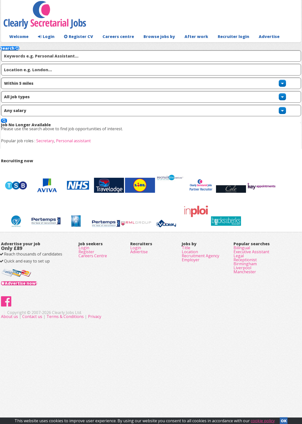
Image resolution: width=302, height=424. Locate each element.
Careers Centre (92, 315)
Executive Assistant (251, 308)
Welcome (17, 46)
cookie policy (263, 419)
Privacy (194, 396)
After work (183, 46)
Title (186, 301)
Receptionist (245, 322)
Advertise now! (29, 347)
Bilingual (242, 301)
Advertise (246, 46)
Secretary (53, 137)
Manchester (245, 343)
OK (284, 419)
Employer (191, 322)
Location (190, 308)
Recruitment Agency (200, 315)
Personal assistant (81, 137)
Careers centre (110, 46)
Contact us (132, 396)
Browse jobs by (148, 46)
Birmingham (245, 329)
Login (43, 46)
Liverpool (242, 336)
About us (110, 396)
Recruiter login (278, 46)
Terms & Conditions (165, 396)
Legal (239, 315)
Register (86, 308)
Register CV (73, 46)
